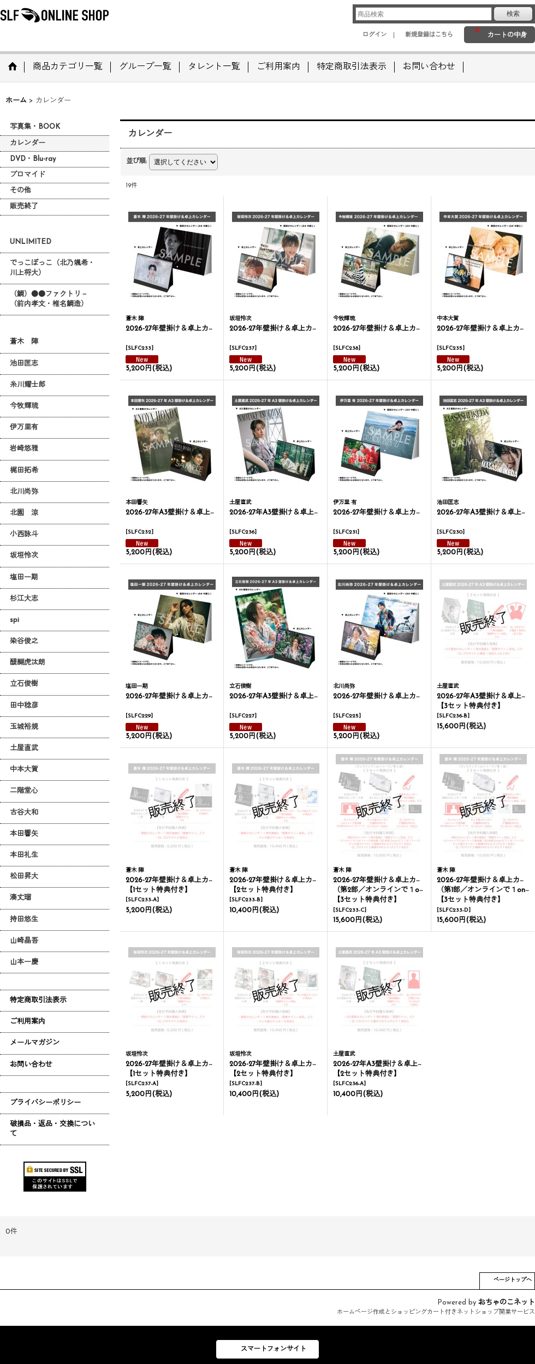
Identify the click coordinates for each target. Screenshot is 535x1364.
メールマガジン (35, 1042)
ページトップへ (513, 1280)
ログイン (374, 35)
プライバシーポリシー (45, 1102)
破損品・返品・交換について (52, 1129)
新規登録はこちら (429, 35)
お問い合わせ (31, 1064)
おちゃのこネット (506, 1302)
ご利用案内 (27, 1021)
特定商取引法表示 (38, 1000)
